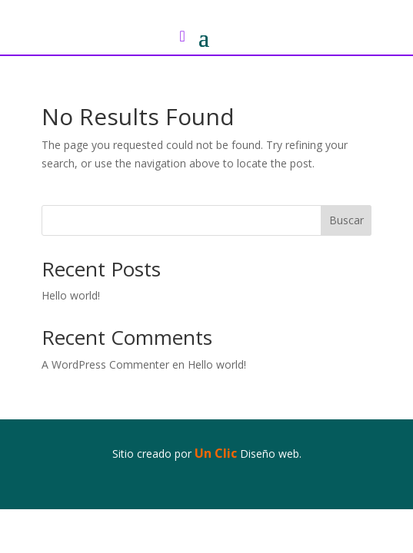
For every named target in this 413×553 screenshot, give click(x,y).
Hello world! (71, 295)
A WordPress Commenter (105, 364)
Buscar (346, 220)
